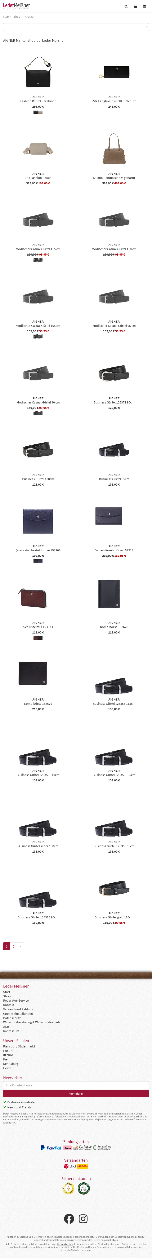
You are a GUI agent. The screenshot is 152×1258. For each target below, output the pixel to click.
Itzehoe (8, 1055)
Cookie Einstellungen (18, 1013)
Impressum (11, 1031)
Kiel (5, 1059)
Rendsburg (11, 1063)
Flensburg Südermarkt (19, 1046)
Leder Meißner (16, 6)
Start (6, 992)
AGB (6, 1026)
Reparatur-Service (16, 1000)
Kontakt (8, 1005)
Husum (8, 1051)
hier (115, 1239)
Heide (7, 1068)
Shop (7, 996)
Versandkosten (65, 1244)
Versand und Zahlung (18, 1009)
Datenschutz (12, 1018)
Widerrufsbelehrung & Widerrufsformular (32, 1022)
